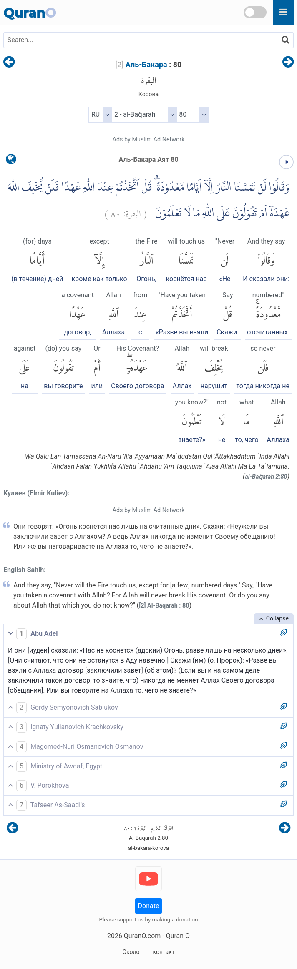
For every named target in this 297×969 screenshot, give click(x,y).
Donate (148, 906)
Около (130, 952)
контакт (163, 952)
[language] (11, 161)
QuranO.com (142, 936)
